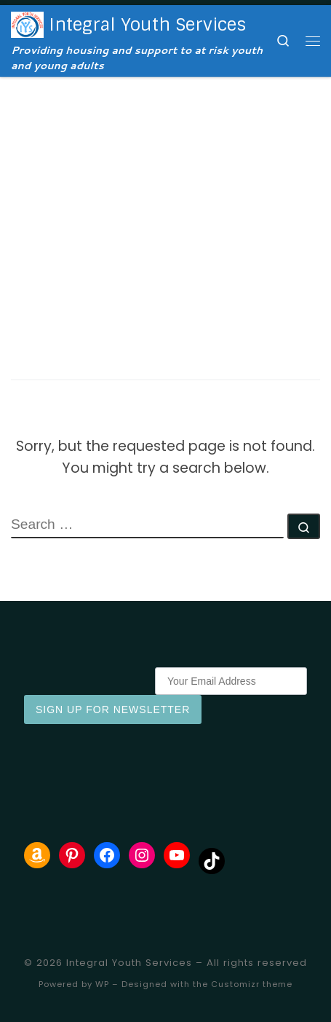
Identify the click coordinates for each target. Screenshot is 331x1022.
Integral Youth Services (129, 963)
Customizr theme (251, 984)
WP (102, 984)
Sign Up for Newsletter (113, 709)
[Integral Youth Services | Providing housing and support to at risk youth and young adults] (27, 23)
